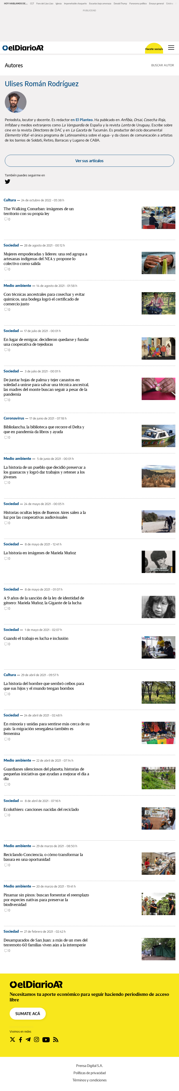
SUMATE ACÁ (27, 1013)
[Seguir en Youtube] (46, 1039)
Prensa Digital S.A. (89, 1066)
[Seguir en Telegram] (28, 1039)
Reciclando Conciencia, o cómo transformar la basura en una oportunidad (43, 857)
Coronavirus (14, 418)
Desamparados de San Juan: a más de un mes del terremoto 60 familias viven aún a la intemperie (45, 942)
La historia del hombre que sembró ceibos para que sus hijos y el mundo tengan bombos (44, 686)
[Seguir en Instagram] (36, 1039)
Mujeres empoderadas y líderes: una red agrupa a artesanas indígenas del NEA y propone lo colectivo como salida (45, 259)
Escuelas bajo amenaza (100, 3)
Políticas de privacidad (89, 1073)
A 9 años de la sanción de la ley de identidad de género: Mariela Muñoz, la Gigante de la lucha (44, 600)
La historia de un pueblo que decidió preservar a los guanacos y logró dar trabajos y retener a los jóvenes (45, 472)
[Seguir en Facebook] (20, 1039)
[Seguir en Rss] (55, 1039)
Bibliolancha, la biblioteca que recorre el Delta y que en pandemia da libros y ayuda (44, 429)
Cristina (169, 3)
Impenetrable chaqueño (75, 3)
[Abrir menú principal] (171, 47)
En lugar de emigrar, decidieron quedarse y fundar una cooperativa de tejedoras (46, 342)
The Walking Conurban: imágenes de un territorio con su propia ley (39, 211)
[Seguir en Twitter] (12, 1039)
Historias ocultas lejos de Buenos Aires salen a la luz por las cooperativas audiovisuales (45, 515)
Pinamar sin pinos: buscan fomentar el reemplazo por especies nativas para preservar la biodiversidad (46, 900)
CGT (32, 3)
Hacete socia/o (154, 49)
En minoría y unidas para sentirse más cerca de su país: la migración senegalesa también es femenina (46, 729)
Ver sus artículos (89, 160)
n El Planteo (83, 119)
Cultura (10, 200)
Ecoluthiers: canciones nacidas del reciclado (41, 809)
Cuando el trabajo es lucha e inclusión (36, 638)
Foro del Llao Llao (44, 3)
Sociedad (11, 245)
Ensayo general (156, 3)
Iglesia (59, 3)
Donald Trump (120, 3)
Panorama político (138, 3)
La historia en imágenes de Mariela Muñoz (40, 553)
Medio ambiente (17, 285)
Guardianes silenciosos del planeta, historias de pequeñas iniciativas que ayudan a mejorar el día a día (46, 774)
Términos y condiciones (89, 1080)
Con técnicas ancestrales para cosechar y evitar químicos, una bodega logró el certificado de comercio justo (44, 299)
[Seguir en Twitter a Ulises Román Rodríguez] (7, 181)
